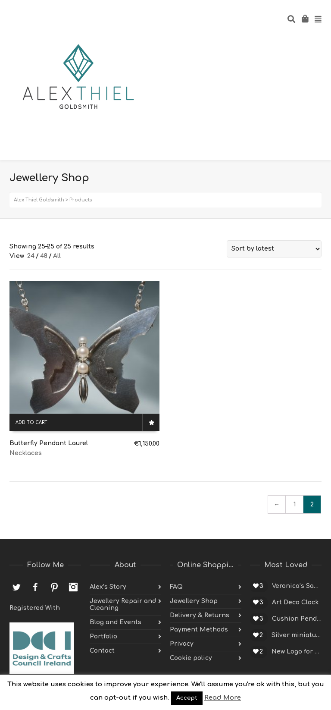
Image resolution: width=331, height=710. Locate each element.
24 (30, 256)
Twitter (16, 587)
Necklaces (25, 453)
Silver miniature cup (297, 635)
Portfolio (103, 636)
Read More (222, 697)
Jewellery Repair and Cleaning (123, 604)
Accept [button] (186, 698)
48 (43, 256)
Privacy (182, 644)
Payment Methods (199, 629)
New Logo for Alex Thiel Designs (297, 651)
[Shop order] (274, 249)
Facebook (35, 587)
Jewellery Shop (194, 601)
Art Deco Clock (295, 602)
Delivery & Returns (199, 615)
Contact (102, 650)
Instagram (73, 587)
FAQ (176, 587)
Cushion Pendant (297, 619)
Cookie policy (191, 658)
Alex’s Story (108, 587)
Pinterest (54, 587)
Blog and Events (115, 622)
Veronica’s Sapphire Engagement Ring (297, 586)
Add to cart (31, 422)
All (57, 256)
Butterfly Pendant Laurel (48, 443)
